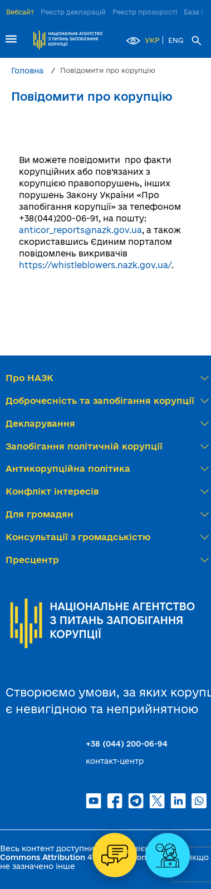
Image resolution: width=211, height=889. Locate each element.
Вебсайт (20, 12)
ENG (176, 40)
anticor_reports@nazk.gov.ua (80, 230)
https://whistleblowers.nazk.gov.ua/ (95, 265)
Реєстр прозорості (144, 12)
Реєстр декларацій (73, 12)
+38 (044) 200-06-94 (127, 743)
